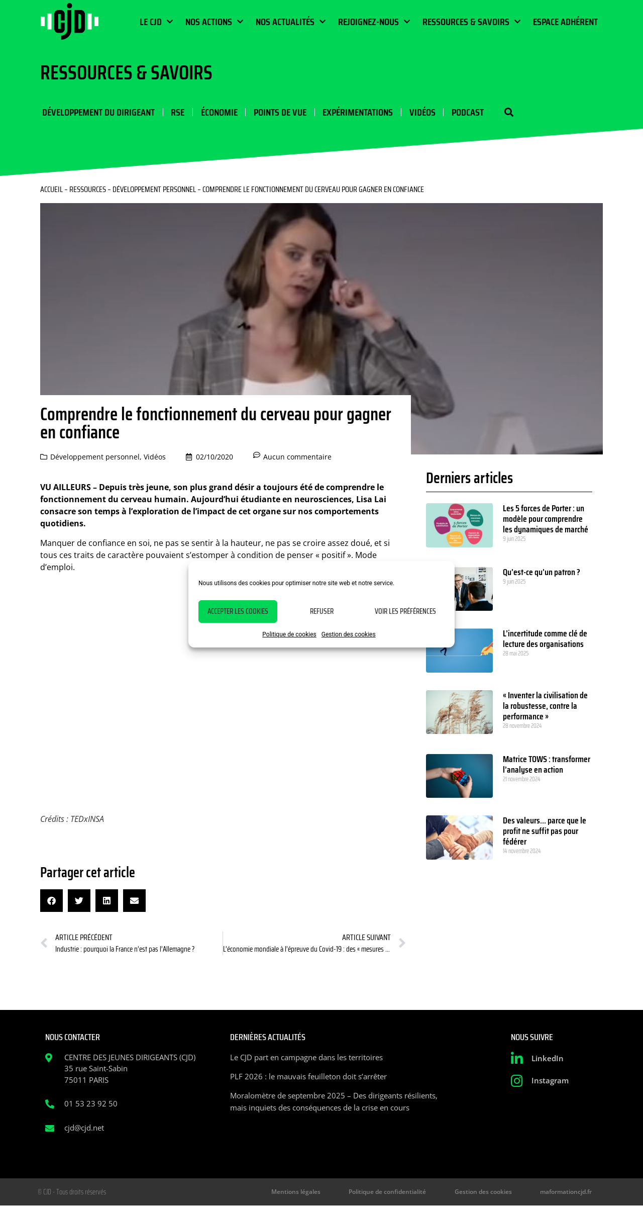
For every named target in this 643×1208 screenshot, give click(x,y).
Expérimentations (353, 113)
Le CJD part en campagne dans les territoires (306, 1058)
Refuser (322, 611)
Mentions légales (324, 1193)
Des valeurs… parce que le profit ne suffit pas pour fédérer (544, 832)
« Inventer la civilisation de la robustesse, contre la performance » (545, 707)
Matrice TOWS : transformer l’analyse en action (546, 765)
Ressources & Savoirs (471, 21)
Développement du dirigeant (96, 113)
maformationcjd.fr (569, 1193)
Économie (215, 113)
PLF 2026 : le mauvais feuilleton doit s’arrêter (308, 1077)
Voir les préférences (405, 611)
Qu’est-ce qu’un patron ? (541, 574)
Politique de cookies (289, 634)
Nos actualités (291, 21)
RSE (175, 113)
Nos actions (214, 21)
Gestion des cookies (349, 634)
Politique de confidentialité (407, 1193)
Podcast (462, 113)
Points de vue (276, 113)
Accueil (51, 190)
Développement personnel (154, 190)
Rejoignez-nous (374, 21)
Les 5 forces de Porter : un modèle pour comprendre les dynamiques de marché (545, 520)
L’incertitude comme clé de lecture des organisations (545, 640)
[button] (501, 113)
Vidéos (417, 113)
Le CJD (156, 21)
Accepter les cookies (237, 611)
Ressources (87, 190)
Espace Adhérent (565, 22)
